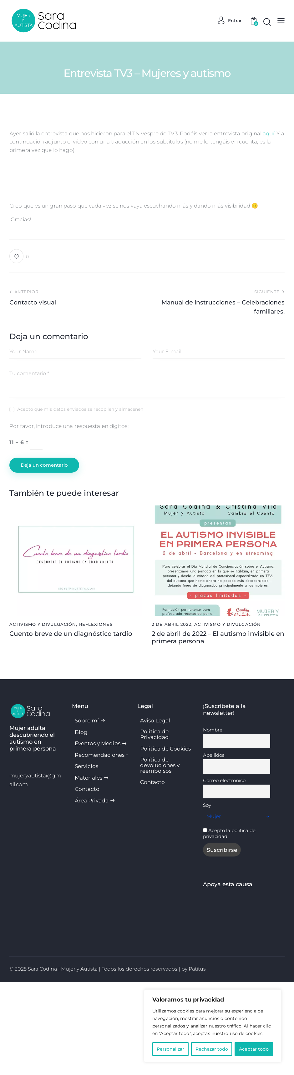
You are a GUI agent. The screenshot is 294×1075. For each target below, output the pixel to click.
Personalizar (170, 1049)
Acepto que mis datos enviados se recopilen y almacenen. (80, 502)
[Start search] (267, 22)
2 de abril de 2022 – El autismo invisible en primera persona (218, 730)
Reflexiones (96, 717)
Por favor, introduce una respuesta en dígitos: (69, 519)
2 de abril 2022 (171, 717)
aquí (268, 133)
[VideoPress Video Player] (147, 222)
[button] (19, 349)
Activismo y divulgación (42, 717)
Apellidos (213, 848)
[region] (212, 1025)
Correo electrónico (224, 873)
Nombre (212, 823)
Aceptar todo (254, 1049)
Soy (207, 898)
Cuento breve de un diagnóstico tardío (70, 726)
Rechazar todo (211, 1049)
